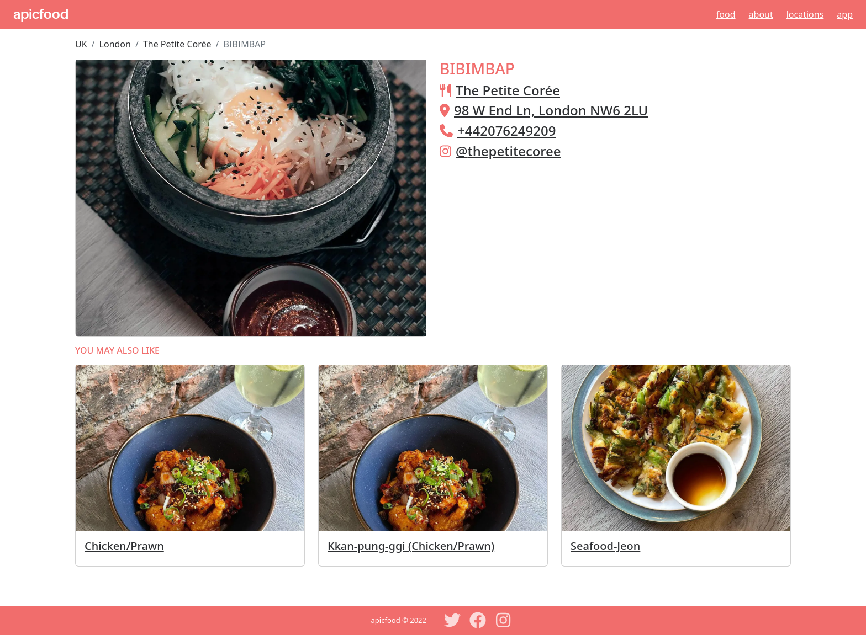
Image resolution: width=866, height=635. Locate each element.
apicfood (40, 14)
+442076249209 (506, 130)
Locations (805, 14)
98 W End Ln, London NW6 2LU (551, 110)
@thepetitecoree (508, 151)
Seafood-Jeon (605, 545)
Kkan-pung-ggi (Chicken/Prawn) (411, 545)
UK (81, 44)
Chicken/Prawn (124, 545)
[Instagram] (503, 620)
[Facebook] (477, 620)
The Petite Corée (177, 44)
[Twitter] (452, 620)
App (845, 14)
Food (726, 14)
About (761, 14)
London (115, 44)
